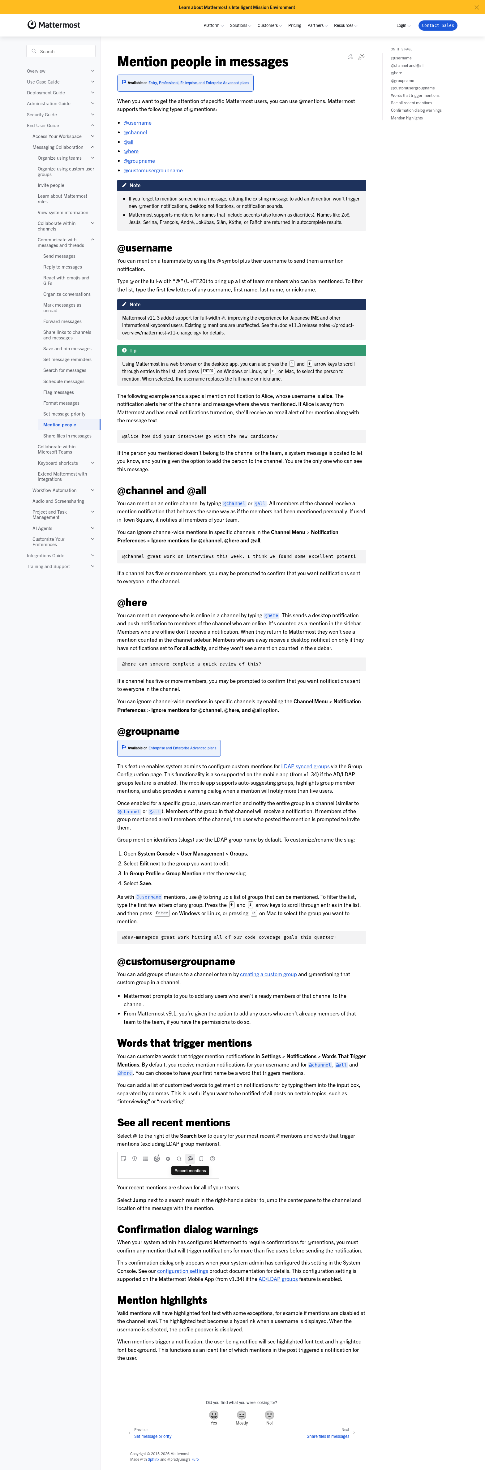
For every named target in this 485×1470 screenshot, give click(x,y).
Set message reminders (67, 359)
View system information (63, 212)
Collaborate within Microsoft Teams (56, 449)
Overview (36, 71)
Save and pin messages (67, 348)
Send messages (59, 256)
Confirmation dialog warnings (416, 110)
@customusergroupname (153, 170)
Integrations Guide (45, 555)
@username (138, 122)
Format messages (61, 403)
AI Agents (42, 528)
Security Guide (42, 114)
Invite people (51, 185)
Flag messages (58, 392)
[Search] (61, 51)
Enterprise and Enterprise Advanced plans (182, 747)
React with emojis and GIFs (66, 280)
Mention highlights (407, 117)
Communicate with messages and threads (61, 242)
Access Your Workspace (57, 136)
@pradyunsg (177, 1459)
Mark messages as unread (62, 307)
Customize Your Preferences (48, 541)
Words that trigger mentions (415, 95)
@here (131, 150)
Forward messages (62, 321)
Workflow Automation (54, 490)
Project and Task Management (49, 514)
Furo (195, 1459)
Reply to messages (62, 266)
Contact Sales (438, 25)
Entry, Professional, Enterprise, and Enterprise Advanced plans (198, 82)
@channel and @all (407, 65)
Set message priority (64, 413)
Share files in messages (67, 435)
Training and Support (48, 566)
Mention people (59, 424)
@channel (135, 132)
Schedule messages (63, 381)
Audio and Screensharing (58, 501)
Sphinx (153, 1459)
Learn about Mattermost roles (62, 198)
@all (128, 141)
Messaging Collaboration (57, 147)
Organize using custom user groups (66, 171)
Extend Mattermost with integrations (62, 476)
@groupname (139, 160)
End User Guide (43, 125)
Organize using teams (60, 158)
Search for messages (64, 370)
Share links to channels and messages (67, 334)
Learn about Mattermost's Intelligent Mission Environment (237, 7)
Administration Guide (49, 103)
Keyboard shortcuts (58, 463)
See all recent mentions (411, 102)
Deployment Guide (46, 92)
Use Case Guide (43, 81)
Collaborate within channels (56, 225)
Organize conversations (67, 294)
